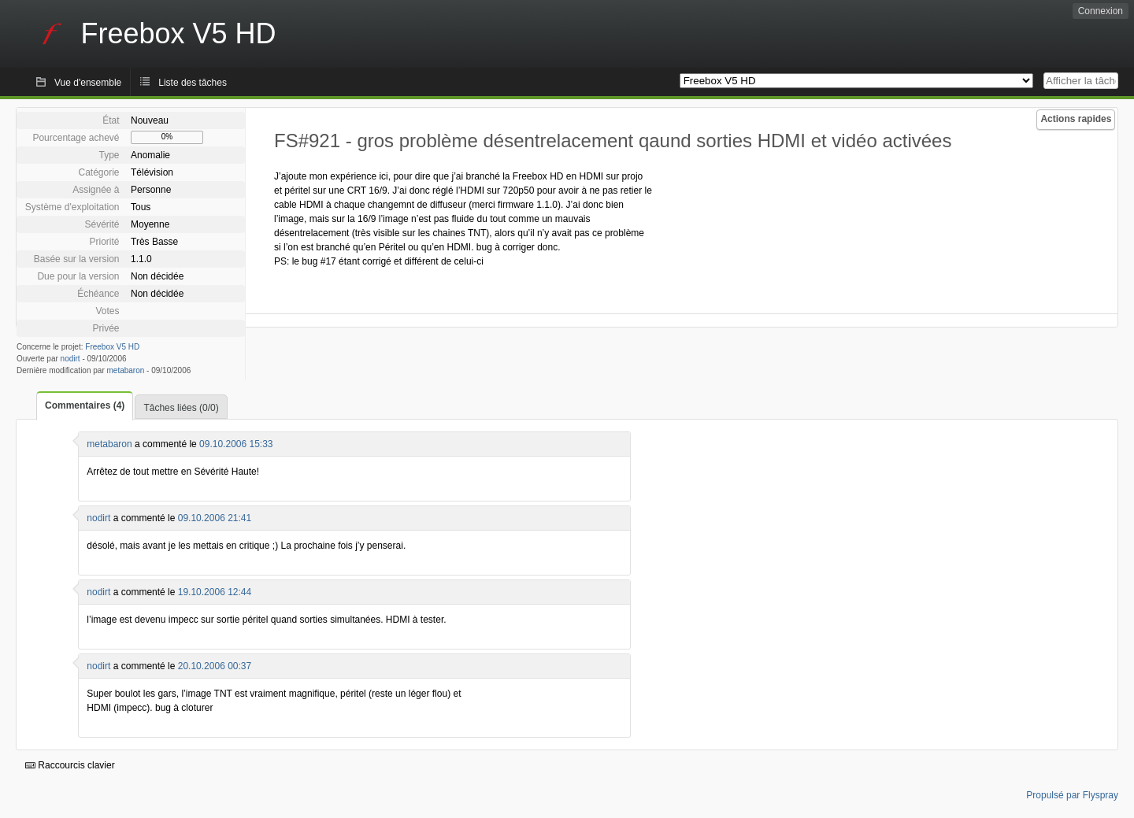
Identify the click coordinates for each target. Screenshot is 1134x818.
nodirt (70, 358)
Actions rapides (1075, 118)
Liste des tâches (192, 82)
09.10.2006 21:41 (214, 518)
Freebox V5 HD (112, 346)
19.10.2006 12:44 (214, 592)
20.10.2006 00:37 (214, 666)
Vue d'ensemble (87, 82)
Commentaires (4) (84, 405)
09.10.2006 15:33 (235, 444)
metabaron (126, 370)
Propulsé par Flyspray (1072, 795)
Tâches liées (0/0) (180, 407)
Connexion (1100, 11)
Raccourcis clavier (70, 765)
